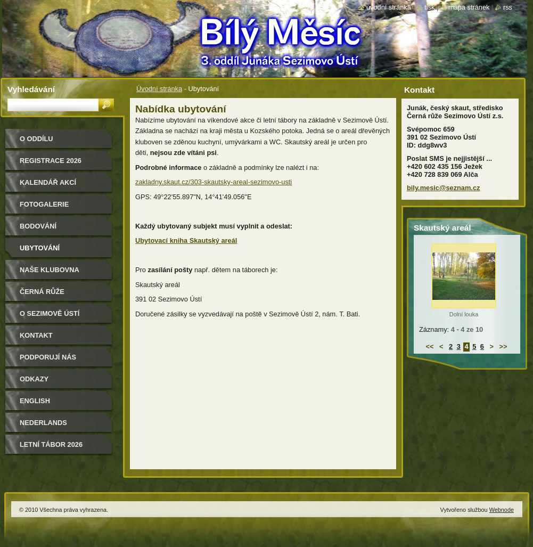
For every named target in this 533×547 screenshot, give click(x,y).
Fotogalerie (44, 204)
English (35, 401)
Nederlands (43, 423)
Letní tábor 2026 (51, 444)
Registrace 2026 (50, 161)
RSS (507, 7)
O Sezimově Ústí (49, 313)
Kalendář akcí (48, 182)
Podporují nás (48, 357)
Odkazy (34, 379)
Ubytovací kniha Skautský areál (186, 240)
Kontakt (36, 335)
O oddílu (36, 139)
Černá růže (42, 292)
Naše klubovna (49, 270)
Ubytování (40, 248)
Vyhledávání (31, 89)
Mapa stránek (469, 7)
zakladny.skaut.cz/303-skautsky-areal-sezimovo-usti (213, 182)
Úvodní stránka (159, 89)
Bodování (38, 226)
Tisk (429, 7)
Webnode (501, 510)
